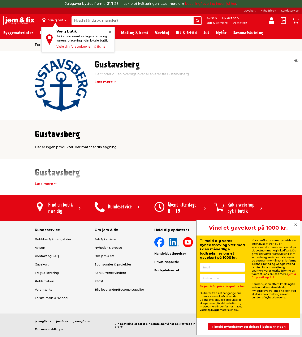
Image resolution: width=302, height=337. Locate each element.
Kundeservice (290, 10)
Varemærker (44, 289)
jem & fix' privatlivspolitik (274, 275)
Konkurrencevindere (110, 273)
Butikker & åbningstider (53, 239)
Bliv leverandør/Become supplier (119, 289)
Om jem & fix (104, 256)
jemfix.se (62, 321)
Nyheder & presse (108, 248)
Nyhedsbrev (268, 10)
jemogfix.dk (43, 321)
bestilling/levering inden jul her (210, 4)
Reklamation (44, 281)
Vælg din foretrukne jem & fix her (81, 46)
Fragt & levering (47, 273)
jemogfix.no (82, 321)
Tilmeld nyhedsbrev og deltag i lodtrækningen (248, 327)
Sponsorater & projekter (113, 264)
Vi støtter (240, 23)
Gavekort (250, 10)
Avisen (212, 18)
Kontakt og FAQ (47, 256)
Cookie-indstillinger (49, 329)
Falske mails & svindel (51, 298)
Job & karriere (217, 23)
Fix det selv (230, 18)
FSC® (99, 281)
